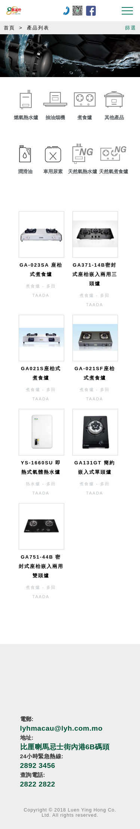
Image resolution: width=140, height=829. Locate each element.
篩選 (130, 28)
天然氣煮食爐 (113, 171)
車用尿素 (53, 171)
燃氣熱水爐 (26, 117)
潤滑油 (25, 171)
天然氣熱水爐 (82, 171)
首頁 (9, 28)
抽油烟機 (55, 117)
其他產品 (114, 117)
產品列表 (38, 28)
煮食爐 (84, 117)
